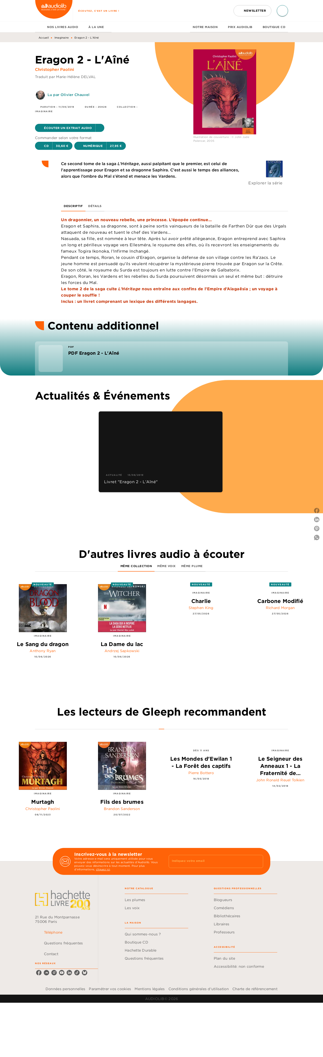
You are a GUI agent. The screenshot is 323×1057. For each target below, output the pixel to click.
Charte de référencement (254, 989)
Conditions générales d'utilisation (198, 989)
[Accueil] (54, 10)
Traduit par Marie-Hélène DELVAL (65, 76)
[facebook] (39, 972)
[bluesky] (84, 972)
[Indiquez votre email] (210, 861)
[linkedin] (69, 972)
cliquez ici (103, 869)
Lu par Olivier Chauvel (68, 94)
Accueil (44, 37)
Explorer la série (265, 183)
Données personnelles (65, 989)
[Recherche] (282, 10)
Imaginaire (62, 37)
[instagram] (54, 972)
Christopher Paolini (54, 69)
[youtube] (61, 972)
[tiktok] (77, 972)
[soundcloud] (46, 972)
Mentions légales (150, 989)
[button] (252, 10)
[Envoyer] (257, 861)
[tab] (39, 27)
